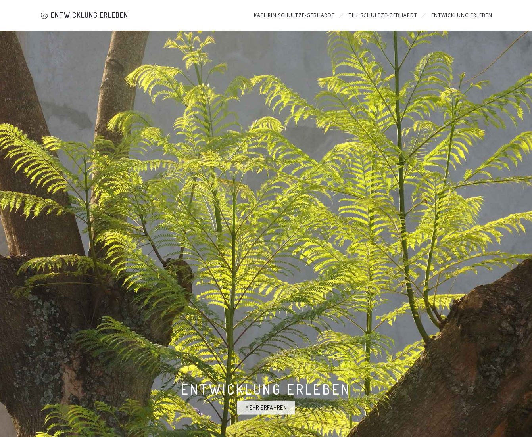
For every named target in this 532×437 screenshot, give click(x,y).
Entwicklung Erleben (84, 15)
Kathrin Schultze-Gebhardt (294, 15)
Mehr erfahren (266, 407)
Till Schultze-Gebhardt (383, 15)
